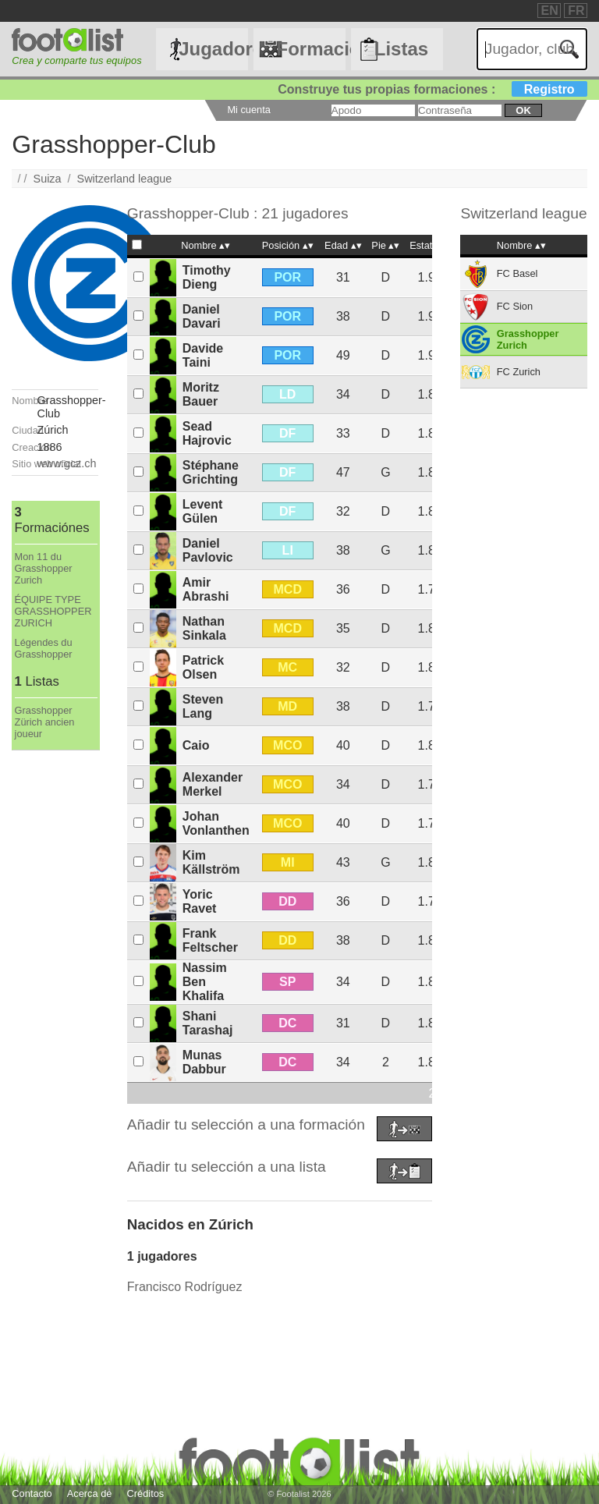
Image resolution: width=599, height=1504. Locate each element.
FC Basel (517, 273)
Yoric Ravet (200, 901)
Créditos (146, 1493)
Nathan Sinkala (204, 628)
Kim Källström (211, 862)
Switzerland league (124, 178)
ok (523, 110)
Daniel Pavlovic (208, 550)
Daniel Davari (202, 316)
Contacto (31, 1493)
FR (576, 10)
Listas (401, 48)
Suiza (48, 178)
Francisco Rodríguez (185, 1286)
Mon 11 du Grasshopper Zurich (44, 568)
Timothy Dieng (207, 277)
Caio (196, 745)
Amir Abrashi (206, 589)
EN (549, 10)
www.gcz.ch (67, 463)
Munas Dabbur (204, 1062)
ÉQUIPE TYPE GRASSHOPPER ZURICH (53, 611)
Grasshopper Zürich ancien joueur (45, 722)
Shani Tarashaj (208, 1023)
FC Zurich (519, 372)
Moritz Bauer (201, 394)
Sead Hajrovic (207, 433)
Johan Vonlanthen (216, 823)
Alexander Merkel (213, 784)
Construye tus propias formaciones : (432, 89)
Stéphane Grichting (211, 472)
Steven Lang (203, 706)
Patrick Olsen (203, 667)
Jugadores (213, 48)
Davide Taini (203, 355)
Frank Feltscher (210, 940)
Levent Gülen (203, 511)
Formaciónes (310, 48)
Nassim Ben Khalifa (205, 981)
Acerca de (89, 1493)
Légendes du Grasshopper (44, 648)
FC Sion (515, 306)
